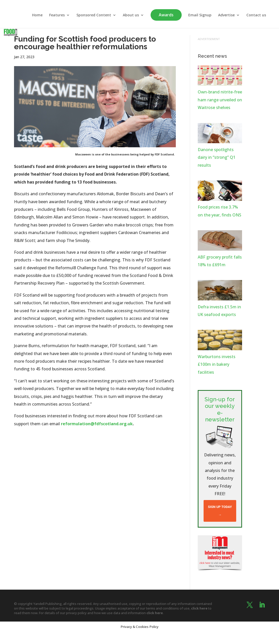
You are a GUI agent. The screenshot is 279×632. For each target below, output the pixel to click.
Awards (166, 15)
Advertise (226, 15)
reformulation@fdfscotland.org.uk (97, 424)
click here (199, 608)
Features (57, 15)
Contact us (256, 15)
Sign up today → (220, 510)
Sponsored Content (93, 15)
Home (37, 15)
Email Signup (199, 15)
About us (131, 15)
